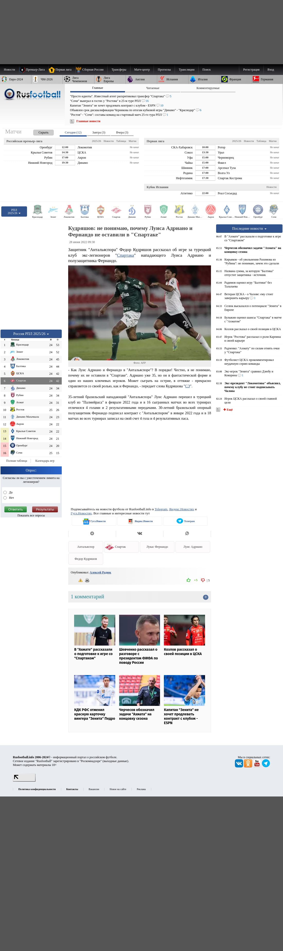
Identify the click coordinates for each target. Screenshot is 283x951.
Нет (11, 497)
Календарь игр (44, 461)
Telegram (161, 509)
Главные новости (88, 121)
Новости (109, 140)
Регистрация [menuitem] (251, 69)
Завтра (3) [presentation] (98, 132)
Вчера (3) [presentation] (122, 132)
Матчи (132, 140)
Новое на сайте (118, 789)
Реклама (141, 789)
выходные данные (115, 761)
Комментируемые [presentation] (208, 88)
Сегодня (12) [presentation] (73, 132)
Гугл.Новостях (81, 513)
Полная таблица (16, 461)
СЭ (187, 386)
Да (10, 492)
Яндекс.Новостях (181, 509)
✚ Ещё (228, 409)
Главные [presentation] (97, 88)
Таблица (121, 140)
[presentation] (38, 131)
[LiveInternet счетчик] (24, 780)
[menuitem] (91, 69)
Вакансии (94, 789)
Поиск (206, 69)
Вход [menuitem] (271, 69)
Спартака (125, 255)
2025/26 (96, 140)
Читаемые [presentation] (152, 88)
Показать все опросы (31, 515)
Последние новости (249, 228)
